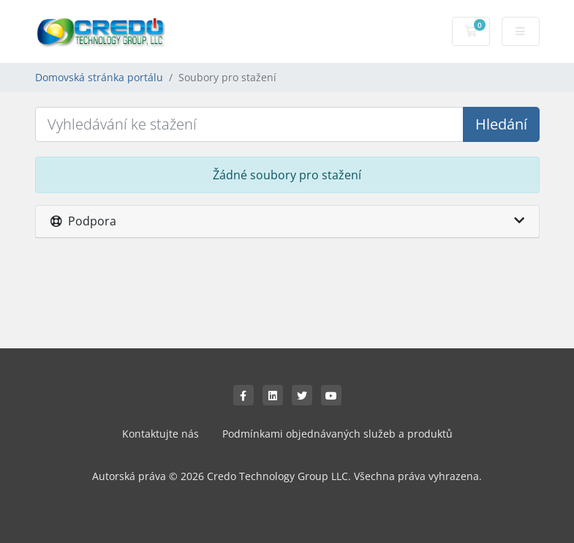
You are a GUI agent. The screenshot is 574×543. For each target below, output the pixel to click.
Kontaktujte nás (160, 434)
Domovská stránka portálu (99, 77)
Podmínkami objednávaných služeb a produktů (337, 434)
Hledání (501, 124)
